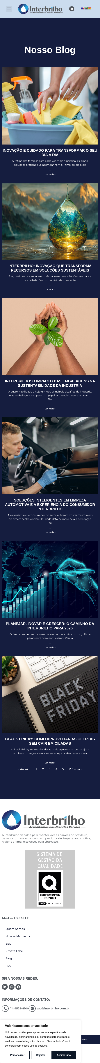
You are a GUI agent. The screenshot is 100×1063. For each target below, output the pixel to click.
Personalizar (17, 1055)
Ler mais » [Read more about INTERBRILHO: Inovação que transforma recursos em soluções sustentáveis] (50, 289)
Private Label (15, 951)
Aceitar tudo (64, 1055)
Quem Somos (17, 929)
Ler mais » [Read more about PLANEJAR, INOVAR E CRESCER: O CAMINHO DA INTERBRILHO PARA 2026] (50, 647)
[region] (40, 1041)
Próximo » (75, 769)
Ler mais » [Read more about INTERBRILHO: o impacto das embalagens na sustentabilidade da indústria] (50, 408)
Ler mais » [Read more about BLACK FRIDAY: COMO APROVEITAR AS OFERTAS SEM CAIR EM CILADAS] (50, 762)
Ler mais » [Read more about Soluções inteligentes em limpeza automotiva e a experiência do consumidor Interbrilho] (50, 532)
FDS (8, 965)
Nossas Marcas (18, 936)
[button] (9, 9)
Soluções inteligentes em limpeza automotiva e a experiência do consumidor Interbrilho (50, 504)
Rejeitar (40, 1055)
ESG (8, 943)
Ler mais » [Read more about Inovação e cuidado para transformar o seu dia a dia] (50, 174)
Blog (9, 958)
